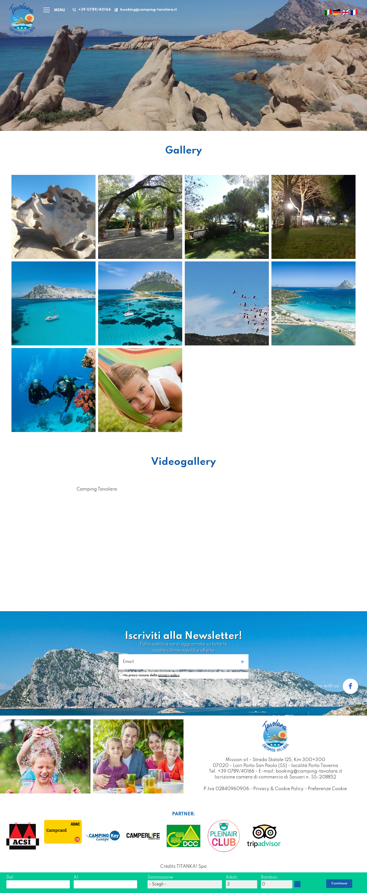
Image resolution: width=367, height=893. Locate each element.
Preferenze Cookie (327, 789)
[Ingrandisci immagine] (53, 216)
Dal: (10, 877)
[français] (354, 12)
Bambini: (269, 877)
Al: (76, 877)
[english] (345, 12)
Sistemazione (160, 877)
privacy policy (168, 675)
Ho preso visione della (151, 675)
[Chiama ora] (91, 9)
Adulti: (232, 877)
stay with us (335, 686)
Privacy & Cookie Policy (278, 789)
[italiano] (328, 12)
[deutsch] (337, 12)
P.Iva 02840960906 (226, 789)
